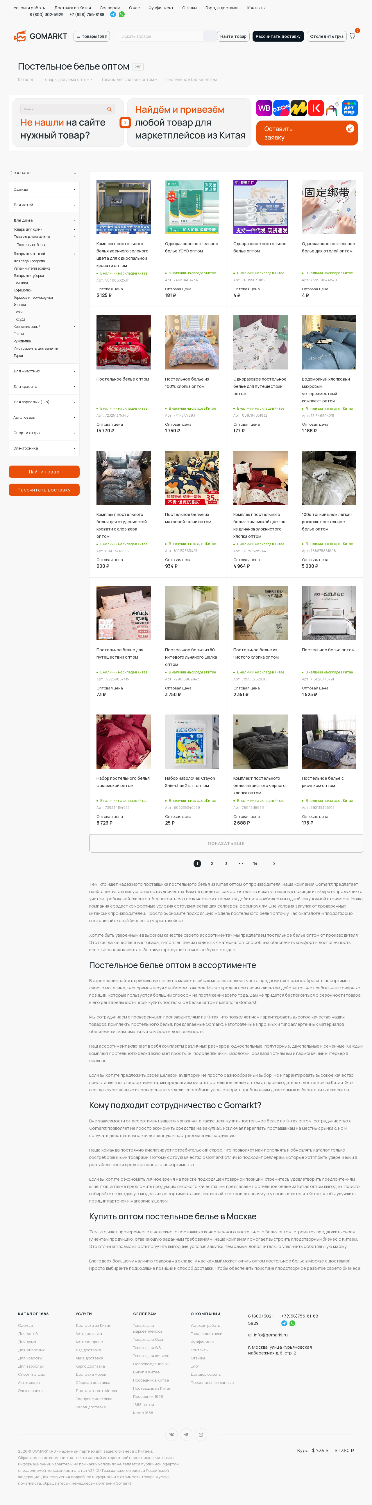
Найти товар (233, 36)
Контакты (256, 7)
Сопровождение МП (151, 1363)
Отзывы (189, 7)
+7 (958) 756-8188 (86, 14)
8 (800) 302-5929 (47, 14)
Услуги (84, 1313)
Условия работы (30, 7)
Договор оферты (206, 1374)
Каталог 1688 (33, 1313)
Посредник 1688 (148, 1396)
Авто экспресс (89, 1341)
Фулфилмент (161, 7)
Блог (195, 1366)
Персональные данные (212, 1382)
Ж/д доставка (88, 1349)
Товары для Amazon (151, 1355)
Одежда (25, 1325)
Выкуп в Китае (146, 1372)
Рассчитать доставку (278, 36)
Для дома (27, 1341)
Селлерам (110, 7)
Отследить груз (327, 36)
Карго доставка (90, 1366)
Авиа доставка (89, 1358)
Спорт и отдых (31, 1374)
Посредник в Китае (151, 1380)
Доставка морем (91, 1374)
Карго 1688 (143, 1412)
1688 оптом (143, 1404)
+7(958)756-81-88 (299, 1316)
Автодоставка (89, 1333)
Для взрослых (31, 1366)
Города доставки (222, 7)
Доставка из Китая (72, 7)
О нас (134, 7)
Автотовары (29, 1382)
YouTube (201, 1434)
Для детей (28, 1333)
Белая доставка (91, 1406)
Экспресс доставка (94, 1398)
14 (255, 863)
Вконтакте (171, 1434)
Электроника (30, 1390)
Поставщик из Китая (152, 1388)
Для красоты (30, 1358)
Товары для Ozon (148, 1339)
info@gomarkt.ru (271, 1335)
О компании (206, 1313)
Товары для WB (147, 1347)
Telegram (113, 14)
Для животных (31, 1349)
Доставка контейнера (96, 1390)
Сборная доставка (93, 1382)
